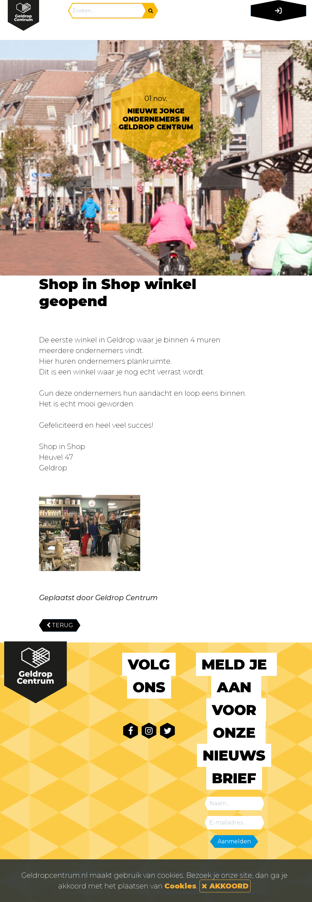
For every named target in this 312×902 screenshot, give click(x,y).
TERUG (59, 625)
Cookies (180, 886)
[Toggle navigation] (277, 30)
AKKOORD (225, 886)
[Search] (107, 11)
